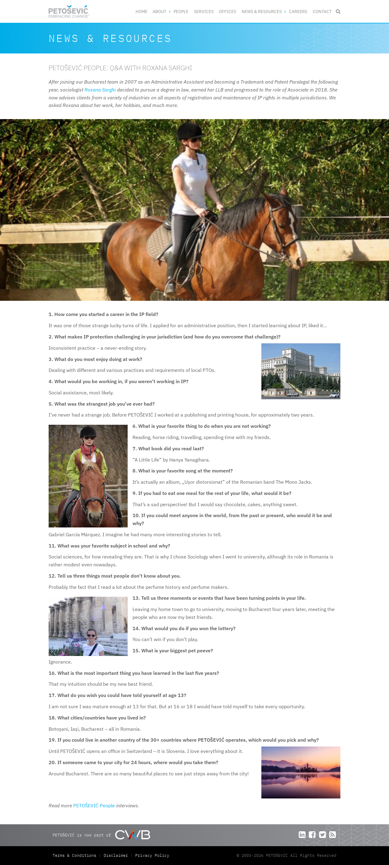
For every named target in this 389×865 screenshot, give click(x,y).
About (159, 11)
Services (204, 11)
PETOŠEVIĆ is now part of (101, 834)
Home (141, 11)
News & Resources (262, 11)
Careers (298, 11)
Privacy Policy (152, 855)
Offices (227, 11)
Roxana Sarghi (100, 90)
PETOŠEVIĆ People (94, 805)
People (181, 11)
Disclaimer (116, 855)
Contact (322, 11)
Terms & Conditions (76, 855)
